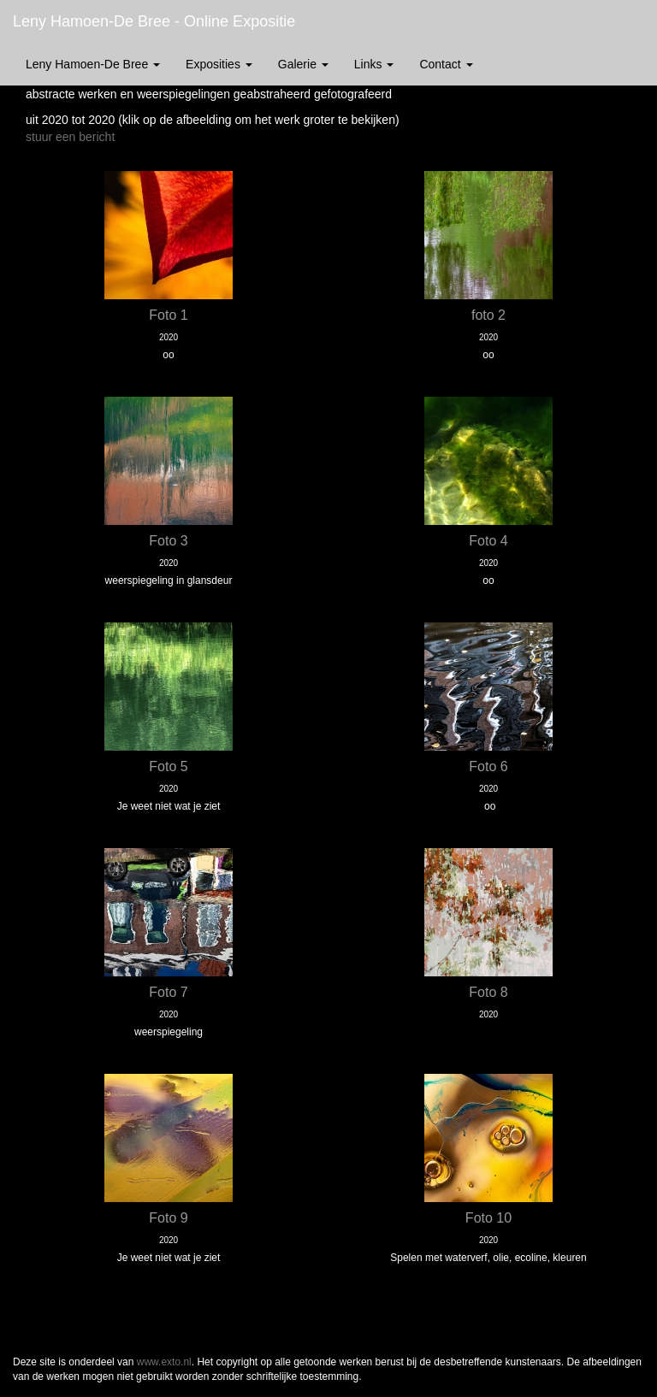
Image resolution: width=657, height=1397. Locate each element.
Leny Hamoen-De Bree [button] (93, 64)
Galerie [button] (303, 64)
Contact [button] (445, 64)
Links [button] (374, 64)
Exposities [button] (219, 64)
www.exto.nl (164, 1362)
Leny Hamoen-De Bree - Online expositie (154, 21)
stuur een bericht (70, 137)
